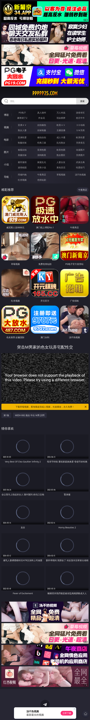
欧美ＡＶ (61, 125)
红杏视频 (22, 179)
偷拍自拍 (41, 137)
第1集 (6, 415)
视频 (6, 127)
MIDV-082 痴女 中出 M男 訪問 (30, 415)
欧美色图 (61, 149)
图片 (6, 152)
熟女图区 (61, 155)
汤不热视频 (80, 174)
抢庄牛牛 (80, 117)
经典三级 (41, 142)
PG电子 (22, 112)
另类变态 (80, 142)
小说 (6, 164)
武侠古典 (80, 162)
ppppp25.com (45, 93)
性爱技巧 (80, 167)
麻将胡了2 (22, 117)
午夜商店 (41, 174)
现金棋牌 (61, 117)
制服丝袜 (22, 142)
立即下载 (66, 713)
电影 (6, 139)
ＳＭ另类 (80, 130)
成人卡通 (61, 137)
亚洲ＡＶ (22, 125)
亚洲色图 (41, 149)
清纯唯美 (41, 155)
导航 (6, 177)
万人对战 (61, 112)
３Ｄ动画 (80, 125)
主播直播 (61, 130)
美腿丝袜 (22, 155)
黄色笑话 (61, 167)
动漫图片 (80, 149)
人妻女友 (61, 162)
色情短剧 (41, 179)
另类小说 (41, 167)
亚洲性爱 (22, 137)
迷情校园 (22, 167)
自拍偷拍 (41, 125)
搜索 (82, 101)
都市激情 (22, 162)
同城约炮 (22, 174)
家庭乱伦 (41, 162)
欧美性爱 (80, 137)
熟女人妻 (22, 130)
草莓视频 (61, 174)
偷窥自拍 (22, 149)
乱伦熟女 (61, 142)
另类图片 (80, 155)
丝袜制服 (41, 130)
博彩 (6, 115)
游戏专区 (80, 112)
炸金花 (41, 117)
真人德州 (41, 112)
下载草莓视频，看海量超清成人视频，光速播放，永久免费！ (51, 407)
